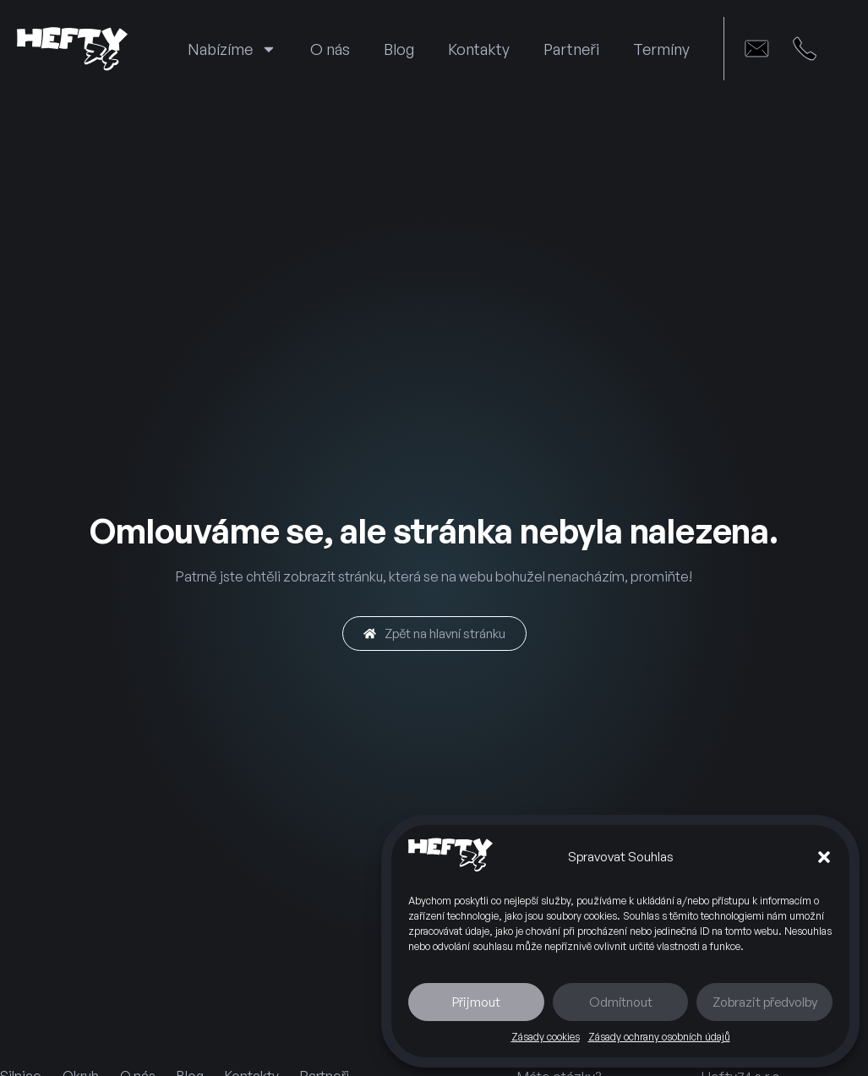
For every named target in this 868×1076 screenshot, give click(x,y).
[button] (824, 857)
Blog (399, 49)
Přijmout (476, 1002)
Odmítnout (620, 1002)
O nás (330, 49)
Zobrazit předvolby (764, 1002)
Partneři (571, 49)
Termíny (661, 49)
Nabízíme (232, 49)
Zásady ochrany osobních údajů (659, 1036)
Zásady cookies (545, 1036)
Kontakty (479, 49)
